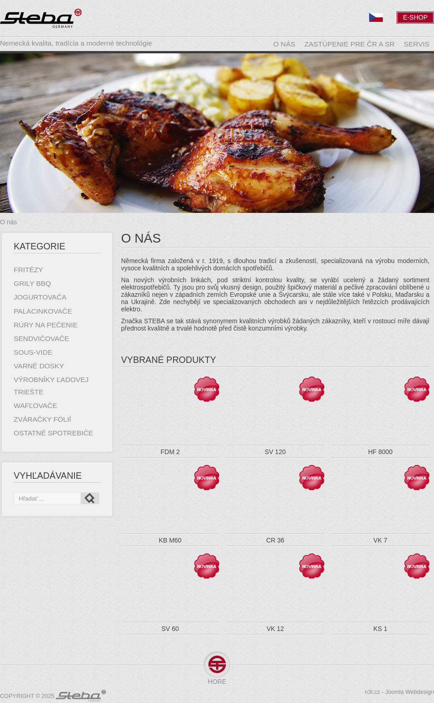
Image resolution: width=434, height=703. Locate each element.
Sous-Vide (33, 352)
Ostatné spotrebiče (53, 433)
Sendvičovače (41, 338)
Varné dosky (39, 366)
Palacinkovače (43, 311)
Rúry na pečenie (46, 325)
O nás (284, 44)
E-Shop (415, 17)
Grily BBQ (32, 283)
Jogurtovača (40, 297)
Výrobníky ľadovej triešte (51, 385)
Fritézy (28, 270)
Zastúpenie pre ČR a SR (349, 44)
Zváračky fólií (42, 419)
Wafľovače (35, 405)
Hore (217, 681)
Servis (416, 44)
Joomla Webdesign (409, 692)
